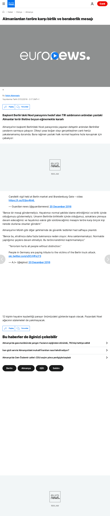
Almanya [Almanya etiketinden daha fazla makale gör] (26, 368)
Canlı (102, 3)
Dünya (19, 12)
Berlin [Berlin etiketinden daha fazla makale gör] (9, 368)
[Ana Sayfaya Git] (11, 3)
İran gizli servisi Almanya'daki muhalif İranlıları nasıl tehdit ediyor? (35, 350)
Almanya (29, 12)
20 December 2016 (60, 206)
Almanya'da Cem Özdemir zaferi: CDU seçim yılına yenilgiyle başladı (36, 357)
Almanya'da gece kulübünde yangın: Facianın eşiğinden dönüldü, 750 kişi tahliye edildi (46, 343)
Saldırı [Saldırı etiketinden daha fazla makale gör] (56, 368)
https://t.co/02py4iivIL (22, 200)
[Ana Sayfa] (3, 12)
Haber (10, 12)
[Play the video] (55, 56)
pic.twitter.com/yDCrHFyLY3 (25, 256)
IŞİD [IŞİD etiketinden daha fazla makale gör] (42, 368)
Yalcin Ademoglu (12, 95)
